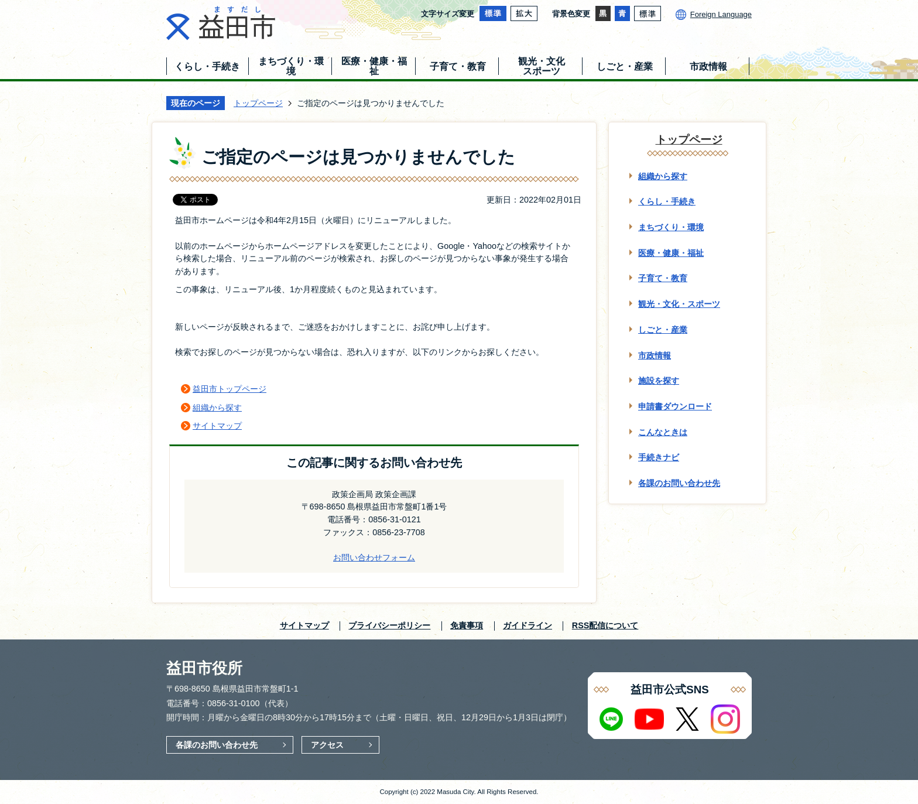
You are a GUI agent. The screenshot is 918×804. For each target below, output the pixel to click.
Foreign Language (721, 14)
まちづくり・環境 (671, 227)
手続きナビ (658, 457)
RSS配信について (605, 625)
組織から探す (217, 407)
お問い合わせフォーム (374, 557)
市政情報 (654, 355)
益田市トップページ (229, 389)
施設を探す (658, 380)
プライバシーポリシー (389, 625)
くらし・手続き (667, 201)
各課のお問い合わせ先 (679, 483)
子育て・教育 (662, 278)
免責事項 (466, 625)
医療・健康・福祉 (671, 253)
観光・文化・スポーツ (679, 304)
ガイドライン (527, 625)
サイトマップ (217, 425)
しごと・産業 (662, 329)
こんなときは (662, 432)
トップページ (258, 103)
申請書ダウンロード (675, 406)
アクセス (327, 745)
